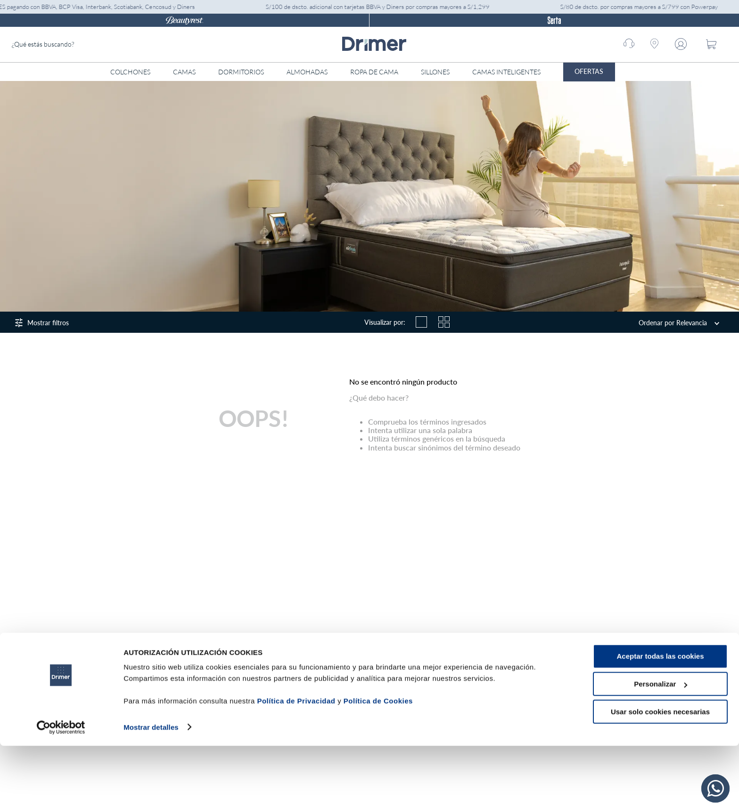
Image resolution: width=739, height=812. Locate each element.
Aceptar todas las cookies (660, 723)
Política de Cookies (378, 768)
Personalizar (660, 751)
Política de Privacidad (296, 768)
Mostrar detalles (151, 793)
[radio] (421, 322)
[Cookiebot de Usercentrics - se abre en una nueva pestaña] (61, 794)
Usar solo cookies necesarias (660, 778)
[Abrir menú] (633, 72)
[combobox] (82, 44)
